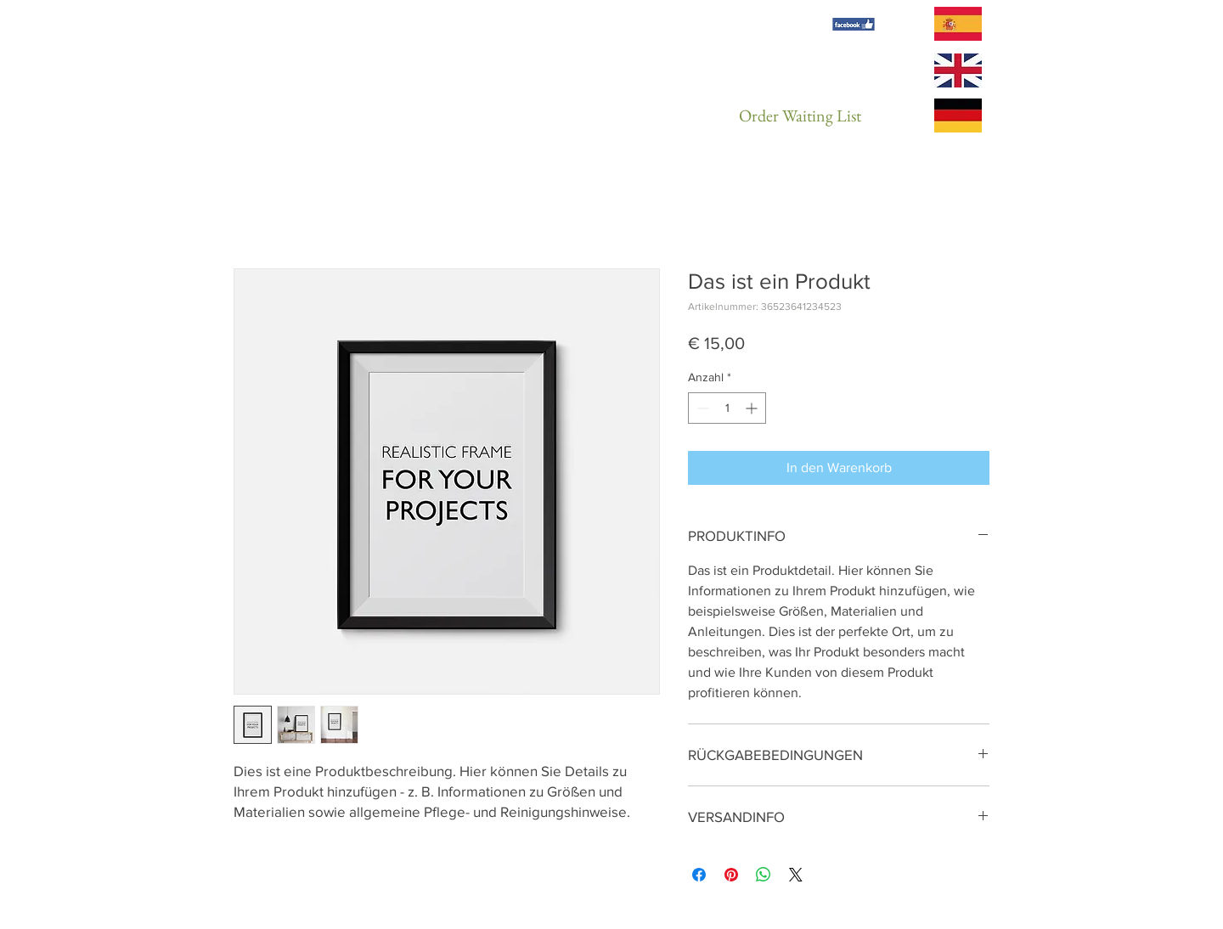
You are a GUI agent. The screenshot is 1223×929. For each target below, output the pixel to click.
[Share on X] (796, 874)
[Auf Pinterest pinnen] (731, 874)
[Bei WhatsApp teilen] (763, 874)
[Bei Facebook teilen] (699, 874)
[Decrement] (701, 408)
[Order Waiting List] (799, 115)
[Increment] (753, 408)
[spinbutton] (727, 408)
